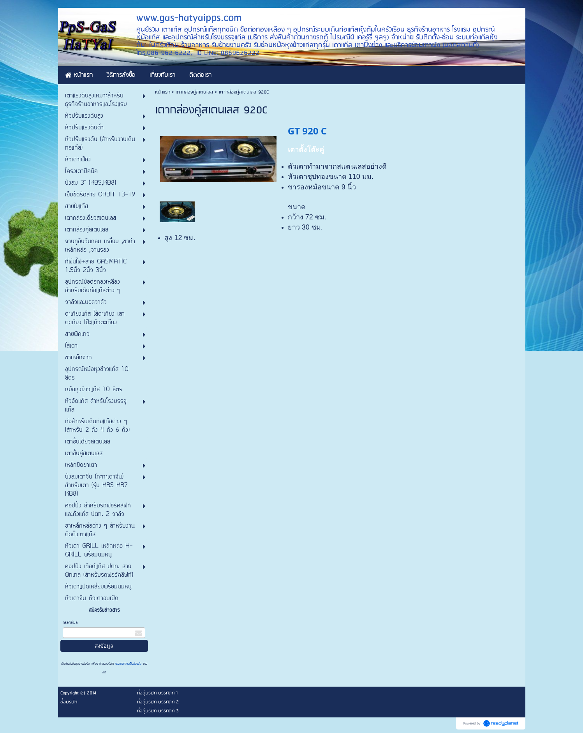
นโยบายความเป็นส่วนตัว (128, 664)
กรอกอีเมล (70, 623)
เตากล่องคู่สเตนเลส (195, 92)
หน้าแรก (162, 92)
